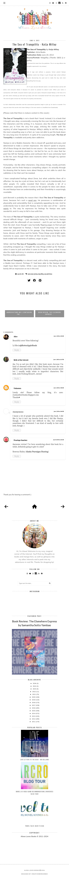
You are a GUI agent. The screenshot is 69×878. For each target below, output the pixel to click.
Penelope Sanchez (20, 440)
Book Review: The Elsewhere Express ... (49, 313)
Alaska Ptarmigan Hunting (37, 451)
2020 (34, 697)
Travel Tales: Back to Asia (34, 826)
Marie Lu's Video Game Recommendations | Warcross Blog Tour (34, 792)
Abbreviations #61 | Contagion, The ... (19, 313)
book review (30, 274)
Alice (15, 337)
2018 (34, 702)
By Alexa (36, 274)
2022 (34, 691)
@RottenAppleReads (28, 345)
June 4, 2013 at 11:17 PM (58, 359)
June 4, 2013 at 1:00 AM (59, 336)
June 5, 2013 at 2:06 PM (59, 411)
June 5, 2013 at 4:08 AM (59, 387)
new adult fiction (48, 274)
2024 (35, 686)
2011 (34, 721)
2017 (34, 705)
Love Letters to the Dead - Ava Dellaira (34, 759)
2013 (34, 716)
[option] (19, 307)
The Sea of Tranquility (36, 49)
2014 (34, 713)
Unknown (17, 388)
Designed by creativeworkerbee (34, 874)
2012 (34, 719)
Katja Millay (41, 274)
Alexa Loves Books (31, 870)
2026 (35, 683)
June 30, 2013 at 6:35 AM (58, 439)
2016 (34, 708)
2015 (34, 711)
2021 (34, 694)
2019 (34, 700)
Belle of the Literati (21, 360)
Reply (16, 350)
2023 (35, 689)
